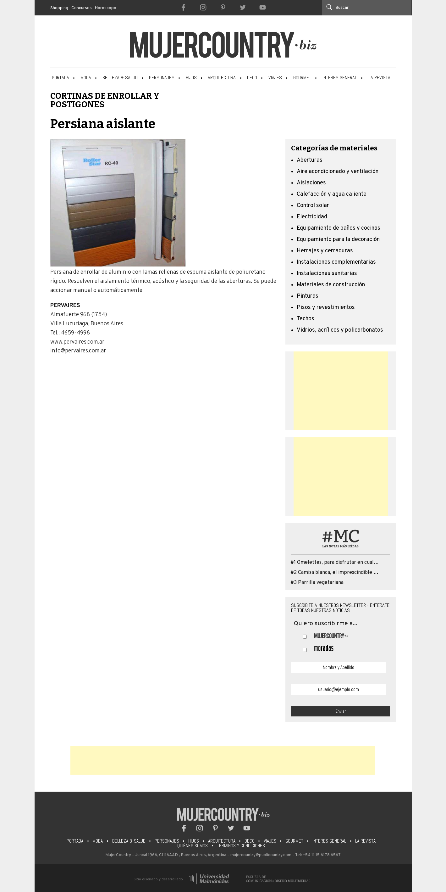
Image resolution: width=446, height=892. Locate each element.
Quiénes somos (192, 846)
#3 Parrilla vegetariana (317, 583)
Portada (60, 77)
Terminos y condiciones (241, 846)
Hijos (191, 77)
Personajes (161, 77)
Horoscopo (105, 8)
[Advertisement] (341, 390)
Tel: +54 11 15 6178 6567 (318, 855)
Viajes (275, 77)
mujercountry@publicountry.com (260, 855)
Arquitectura (222, 77)
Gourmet (302, 77)
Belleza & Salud (120, 77)
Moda (85, 77)
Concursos (81, 8)
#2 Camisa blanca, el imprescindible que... (338, 572)
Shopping (59, 8)
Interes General (339, 77)
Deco (252, 77)
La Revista (379, 77)
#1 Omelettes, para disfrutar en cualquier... (339, 562)
